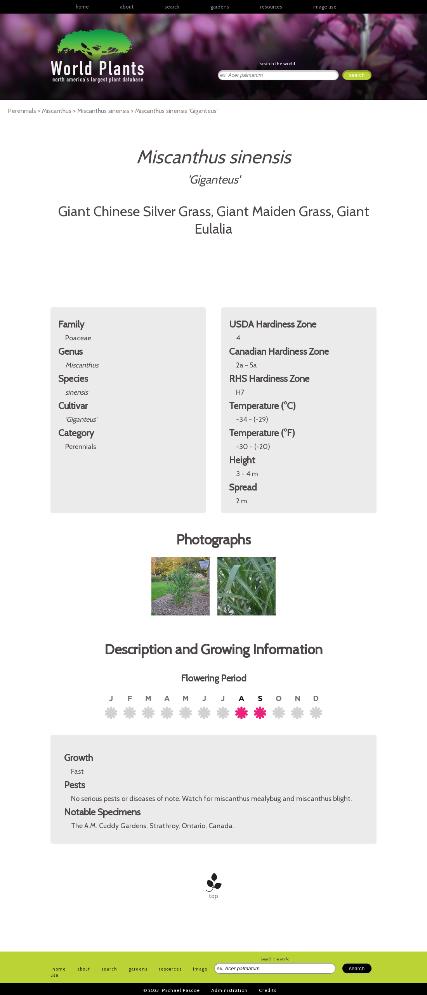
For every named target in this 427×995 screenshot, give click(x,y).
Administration (229, 990)
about (127, 6)
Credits (267, 990)
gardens (219, 6)
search (172, 6)
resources (170, 969)
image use (325, 6)
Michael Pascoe (181, 990)
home (82, 6)
